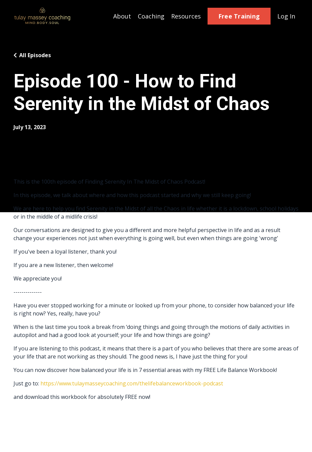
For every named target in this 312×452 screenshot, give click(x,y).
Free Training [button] (239, 16)
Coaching (151, 16)
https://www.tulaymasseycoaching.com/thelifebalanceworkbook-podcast (131, 383)
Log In (286, 16)
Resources (186, 16)
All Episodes (35, 55)
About (122, 16)
